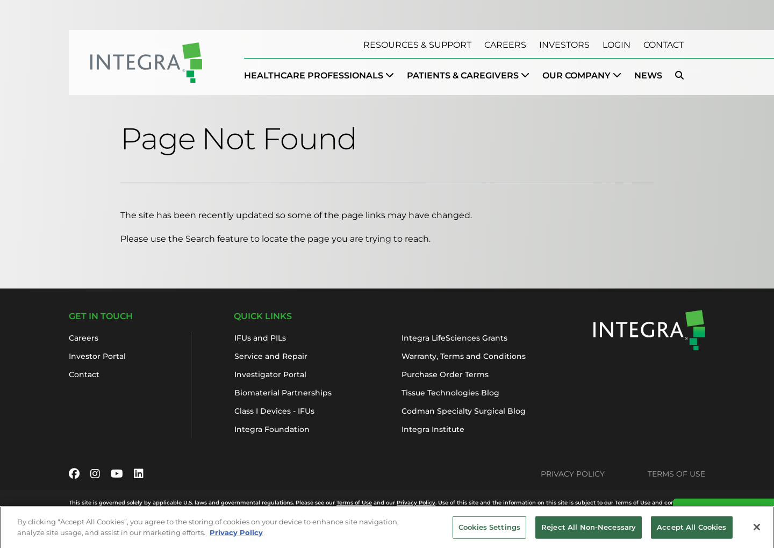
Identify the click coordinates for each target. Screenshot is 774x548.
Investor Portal (97, 356)
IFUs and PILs (260, 338)
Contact (663, 45)
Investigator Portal (270, 374)
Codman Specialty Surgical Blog (464, 411)
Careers (505, 45)
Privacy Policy (573, 474)
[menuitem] (319, 75)
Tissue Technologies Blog (450, 393)
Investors (564, 45)
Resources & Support (417, 45)
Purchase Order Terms (445, 374)
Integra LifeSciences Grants (454, 338)
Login (616, 45)
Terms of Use (676, 474)
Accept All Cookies (691, 530)
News (648, 75)
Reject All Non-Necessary (588, 530)
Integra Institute (433, 429)
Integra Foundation (272, 429)
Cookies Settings (489, 530)
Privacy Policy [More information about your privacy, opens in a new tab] (236, 535)
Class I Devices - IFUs (274, 411)
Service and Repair (270, 356)
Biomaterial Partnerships (283, 393)
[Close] (757, 530)
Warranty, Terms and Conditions (464, 356)
